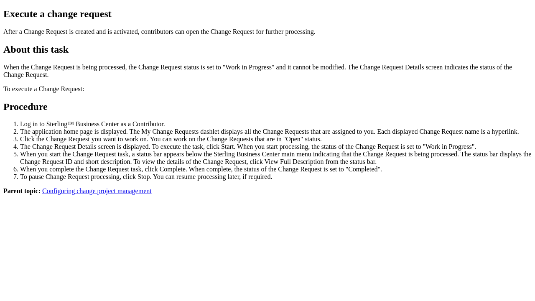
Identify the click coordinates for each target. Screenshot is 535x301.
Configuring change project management (97, 190)
